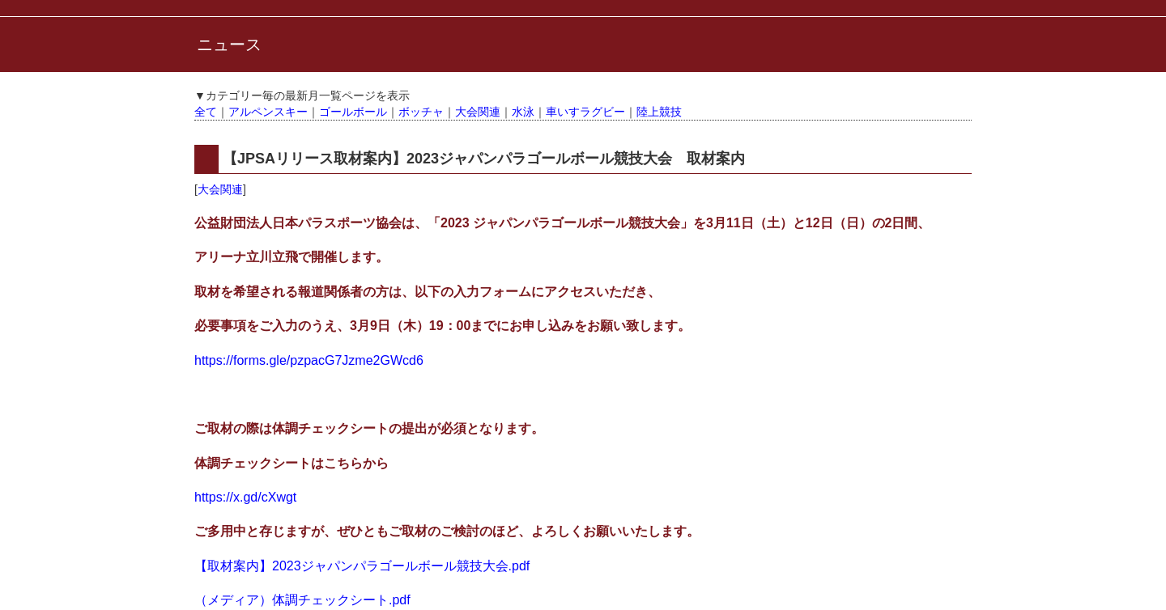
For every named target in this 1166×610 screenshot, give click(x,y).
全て (205, 111)
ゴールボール (353, 111)
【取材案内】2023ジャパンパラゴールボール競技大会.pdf (362, 566)
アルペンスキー (268, 111)
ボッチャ (421, 111)
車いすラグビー (585, 111)
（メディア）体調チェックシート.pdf (302, 600)
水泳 (523, 111)
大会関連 (477, 111)
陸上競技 (659, 111)
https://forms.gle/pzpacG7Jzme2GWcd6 (308, 360)
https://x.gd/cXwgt (245, 497)
